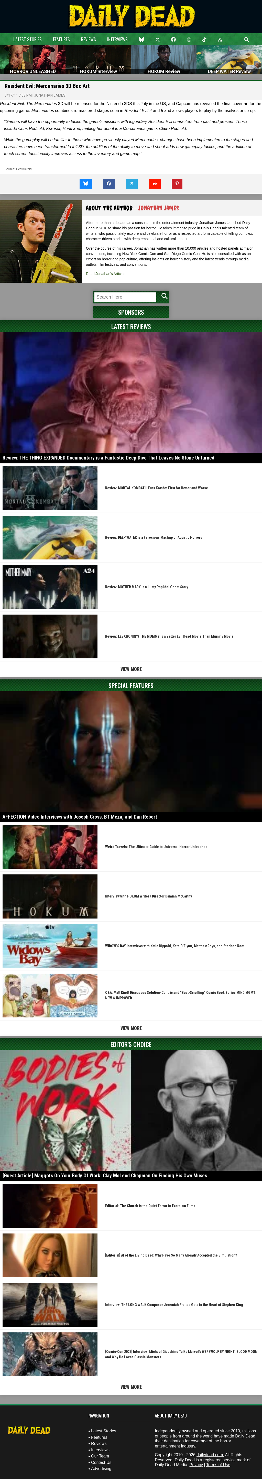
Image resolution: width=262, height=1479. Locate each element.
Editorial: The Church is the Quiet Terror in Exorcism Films (150, 1206)
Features (61, 39)
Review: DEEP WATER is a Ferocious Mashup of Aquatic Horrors (153, 537)
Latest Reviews (131, 326)
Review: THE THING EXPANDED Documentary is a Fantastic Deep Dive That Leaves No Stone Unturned (108, 458)
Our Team (100, 1456)
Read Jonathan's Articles (105, 274)
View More (131, 669)
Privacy (196, 1465)
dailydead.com (209, 1455)
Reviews (88, 39)
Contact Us (101, 1462)
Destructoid (24, 169)
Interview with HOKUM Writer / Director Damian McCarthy (148, 896)
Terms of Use (218, 1465)
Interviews (117, 39)
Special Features (131, 685)
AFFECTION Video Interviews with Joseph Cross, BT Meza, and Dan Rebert (80, 817)
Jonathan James (50, 95)
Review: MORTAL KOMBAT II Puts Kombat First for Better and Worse (156, 488)
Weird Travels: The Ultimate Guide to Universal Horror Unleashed (156, 847)
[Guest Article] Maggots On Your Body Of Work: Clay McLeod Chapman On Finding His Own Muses (105, 1175)
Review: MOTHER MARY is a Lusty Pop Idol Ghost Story (146, 587)
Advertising (101, 1468)
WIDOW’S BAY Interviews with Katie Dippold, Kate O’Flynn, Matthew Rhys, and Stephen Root (174, 946)
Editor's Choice (131, 1044)
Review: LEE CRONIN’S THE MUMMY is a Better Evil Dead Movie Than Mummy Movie (169, 636)
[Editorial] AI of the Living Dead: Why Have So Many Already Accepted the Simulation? (171, 1255)
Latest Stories (27, 39)
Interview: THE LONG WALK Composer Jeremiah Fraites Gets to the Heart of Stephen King (174, 1305)
